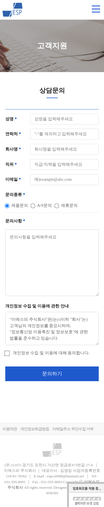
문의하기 (52, 373)
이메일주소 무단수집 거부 (72, 429)
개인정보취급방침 (34, 429)
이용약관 (9, 429)
